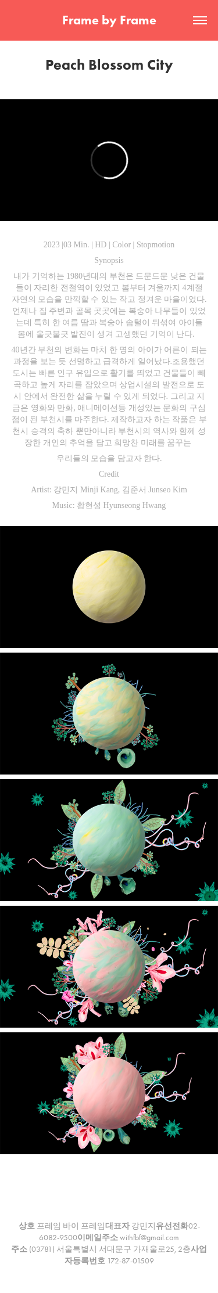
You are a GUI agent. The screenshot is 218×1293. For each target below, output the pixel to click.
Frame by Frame (109, 20)
